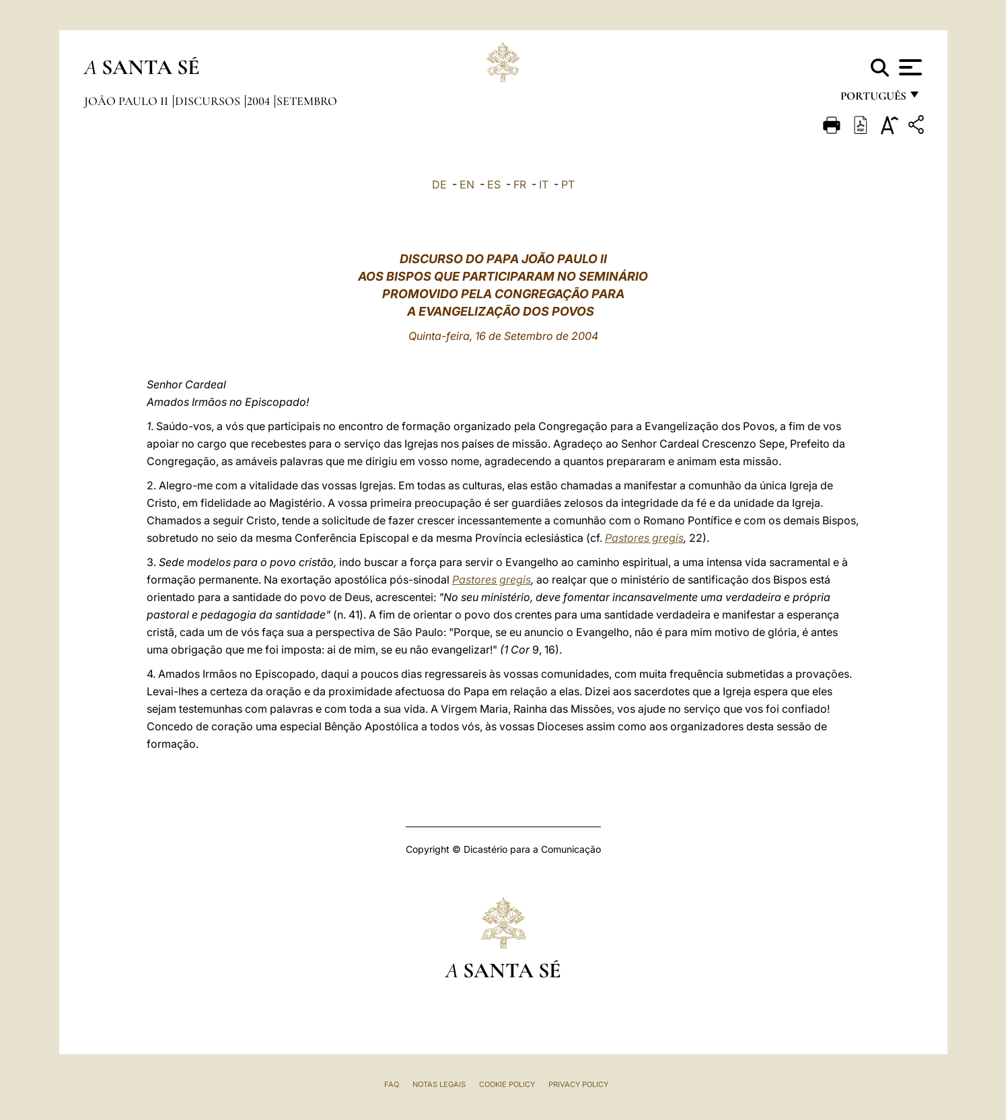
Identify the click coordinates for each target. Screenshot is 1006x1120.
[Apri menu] (909, 67)
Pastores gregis (644, 538)
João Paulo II (127, 101)
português (872, 99)
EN (467, 184)
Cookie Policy (507, 1084)
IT (543, 184)
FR (519, 184)
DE (439, 184)
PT (568, 184)
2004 (260, 101)
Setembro (307, 101)
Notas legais (439, 1084)
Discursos (209, 101)
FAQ (391, 1084)
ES (494, 184)
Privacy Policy (578, 1084)
